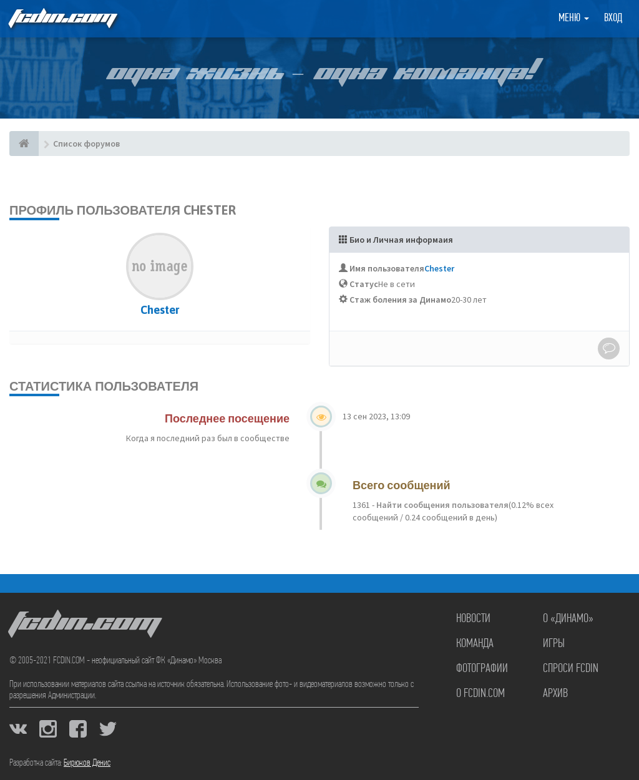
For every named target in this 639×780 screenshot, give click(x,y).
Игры (554, 644)
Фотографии (482, 669)
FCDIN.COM (61, 18)
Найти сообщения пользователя (441, 504)
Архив (555, 694)
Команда (475, 644)
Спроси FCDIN (570, 669)
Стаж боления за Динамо (400, 299)
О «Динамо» (568, 619)
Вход (613, 18)
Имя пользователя (386, 268)
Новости (473, 619)
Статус (363, 284)
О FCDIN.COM (480, 694)
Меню (574, 18)
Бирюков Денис (87, 763)
